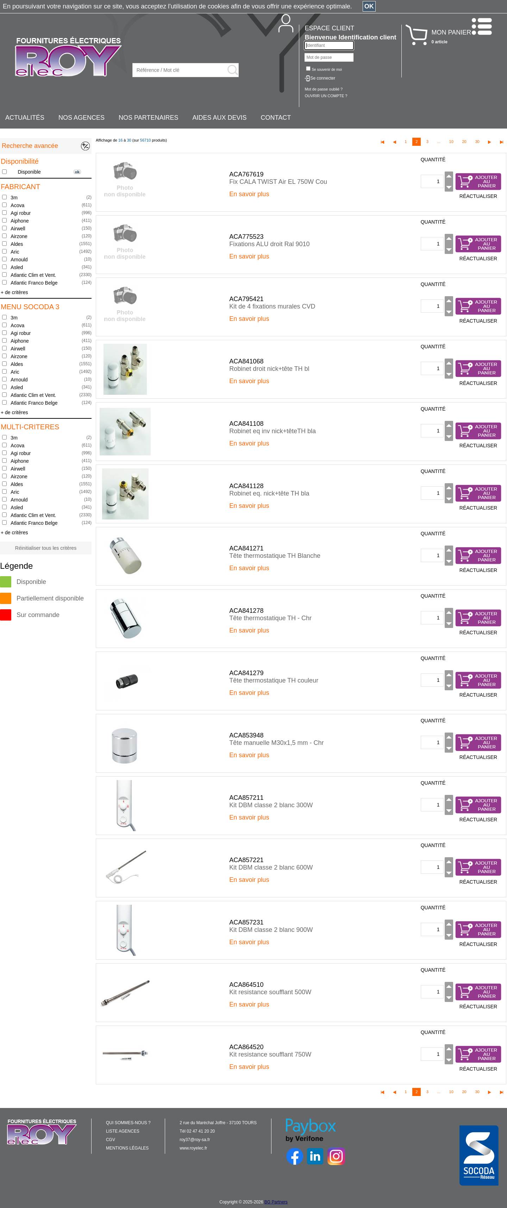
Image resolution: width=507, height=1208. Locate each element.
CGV (110, 1139)
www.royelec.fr (193, 1148)
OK (369, 6)
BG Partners (276, 1202)
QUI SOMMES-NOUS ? (128, 1122)
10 (451, 141)
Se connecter (322, 78)
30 (477, 141)
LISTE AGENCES (122, 1131)
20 (464, 141)
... (438, 141)
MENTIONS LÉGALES (127, 1148)
